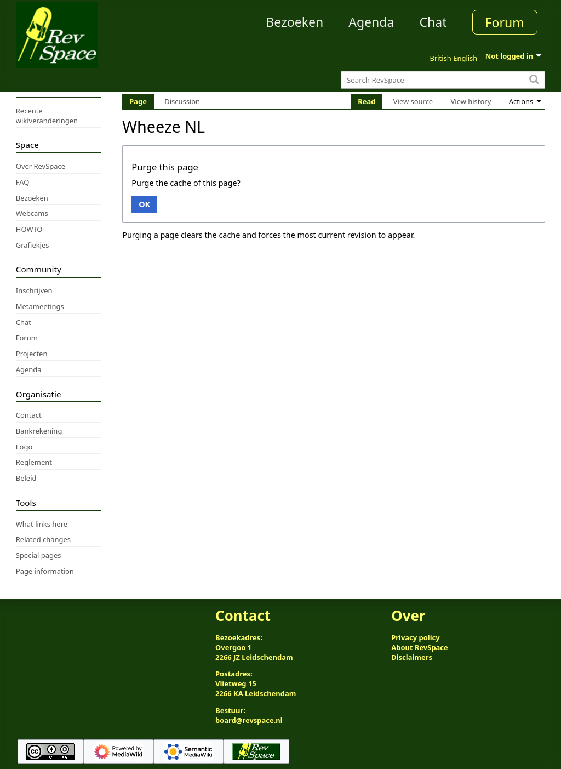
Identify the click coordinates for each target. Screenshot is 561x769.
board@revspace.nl (249, 720)
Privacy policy (415, 637)
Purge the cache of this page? (186, 183)
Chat (432, 22)
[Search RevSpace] (443, 80)
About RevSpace (419, 647)
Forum (504, 22)
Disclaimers (411, 657)
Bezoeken (294, 22)
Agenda (371, 22)
